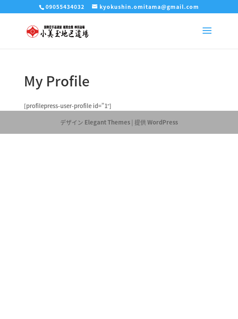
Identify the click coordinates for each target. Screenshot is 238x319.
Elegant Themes (107, 122)
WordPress (162, 122)
